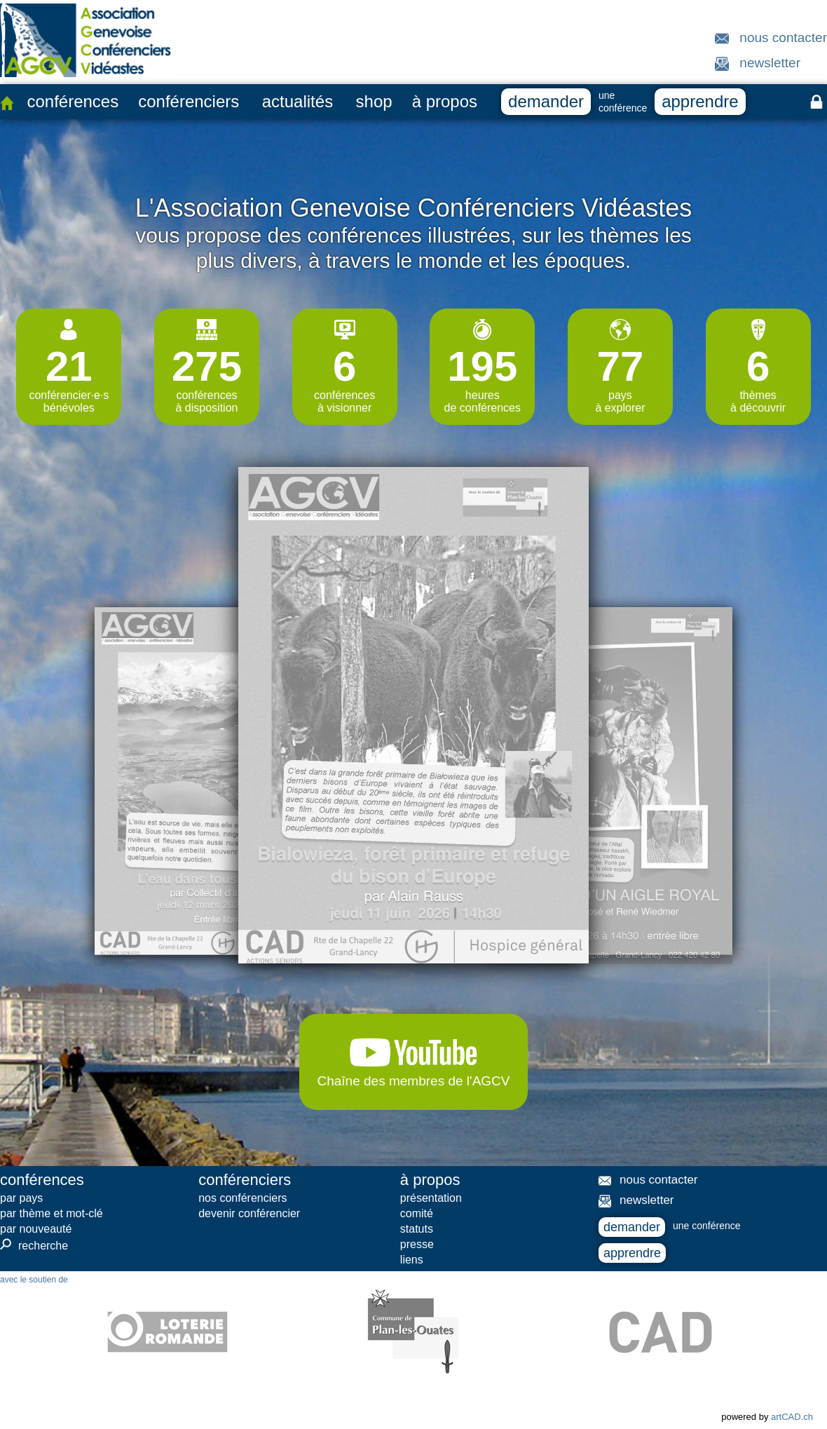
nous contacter (783, 37)
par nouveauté (35, 1229)
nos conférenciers (242, 1198)
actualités (297, 101)
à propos (444, 101)
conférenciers (188, 101)
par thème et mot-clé (51, 1213)
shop (374, 101)
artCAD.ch (792, 1416)
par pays (21, 1198)
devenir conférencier (249, 1213)
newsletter (769, 62)
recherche (34, 1245)
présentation (431, 1198)
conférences (72, 101)
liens (411, 1260)
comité (416, 1213)
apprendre (700, 101)
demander (546, 101)
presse (417, 1244)
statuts (416, 1229)
